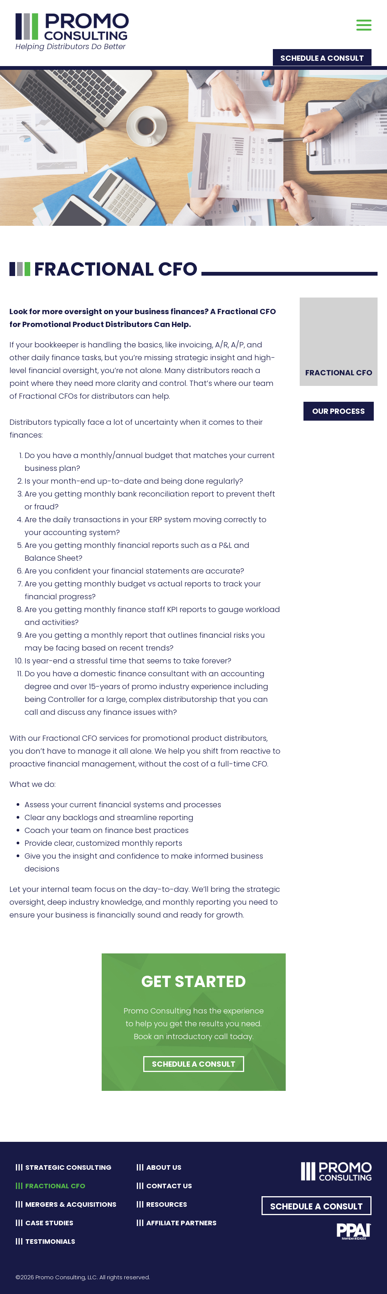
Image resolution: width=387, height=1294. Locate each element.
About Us (163, 1167)
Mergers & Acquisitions (70, 1204)
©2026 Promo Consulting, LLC (56, 1277)
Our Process (338, 411)
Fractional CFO (55, 1186)
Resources (166, 1204)
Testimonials (50, 1241)
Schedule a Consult (322, 58)
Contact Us (169, 1186)
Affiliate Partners (181, 1223)
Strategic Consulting (68, 1167)
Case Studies (49, 1223)
